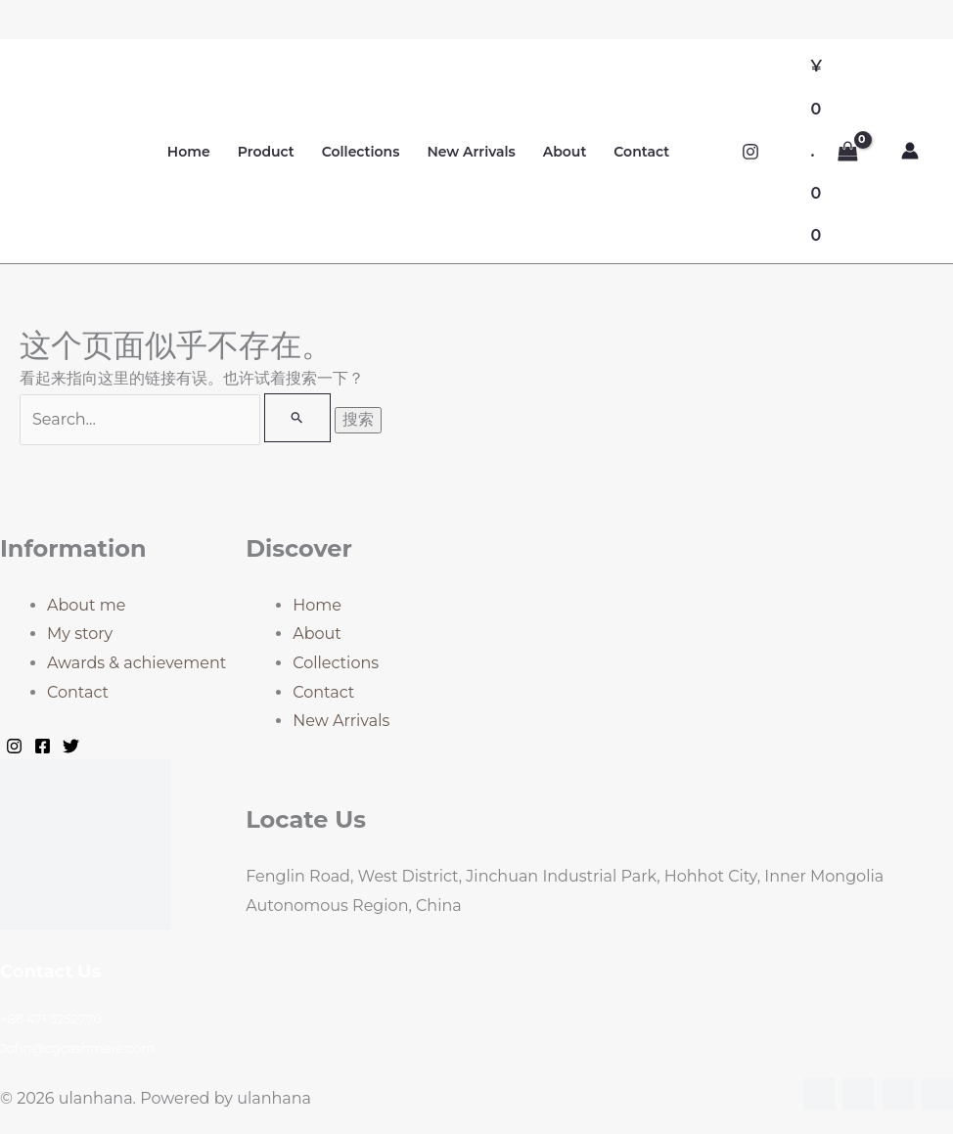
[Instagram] (750, 151)
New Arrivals (471, 151)
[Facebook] (42, 746)
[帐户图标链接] (910, 150)
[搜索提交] (297, 417)
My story (80, 633)
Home (188, 151)
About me (86, 605)
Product (266, 151)
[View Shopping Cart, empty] (834, 151)
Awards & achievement (136, 663)
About (565, 151)
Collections (361, 151)
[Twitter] (71, 746)
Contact (641, 151)
